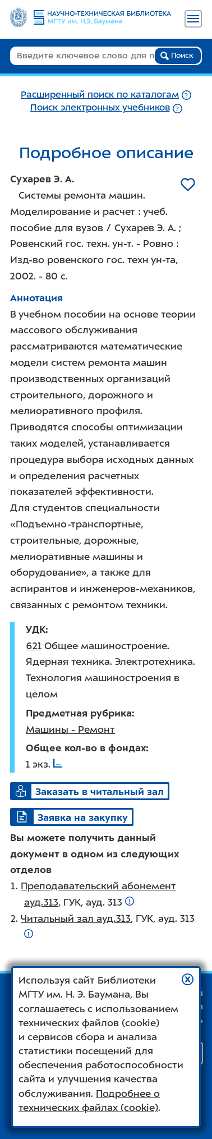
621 (34, 646)
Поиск (176, 55)
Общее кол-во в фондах (86, 748)
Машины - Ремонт (70, 729)
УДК (35, 629)
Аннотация (36, 298)
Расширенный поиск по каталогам (100, 94)
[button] (187, 979)
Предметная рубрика (79, 713)
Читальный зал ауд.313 (76, 918)
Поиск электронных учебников (100, 107)
